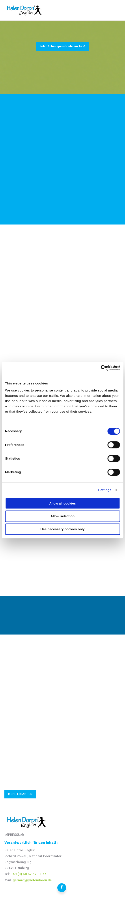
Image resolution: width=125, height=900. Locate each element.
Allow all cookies (62, 503)
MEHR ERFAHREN (20, 794)
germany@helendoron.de (32, 880)
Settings (105, 490)
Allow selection (62, 516)
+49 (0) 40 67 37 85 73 (28, 874)
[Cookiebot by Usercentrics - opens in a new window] (100, 368)
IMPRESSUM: (14, 835)
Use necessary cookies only (62, 529)
